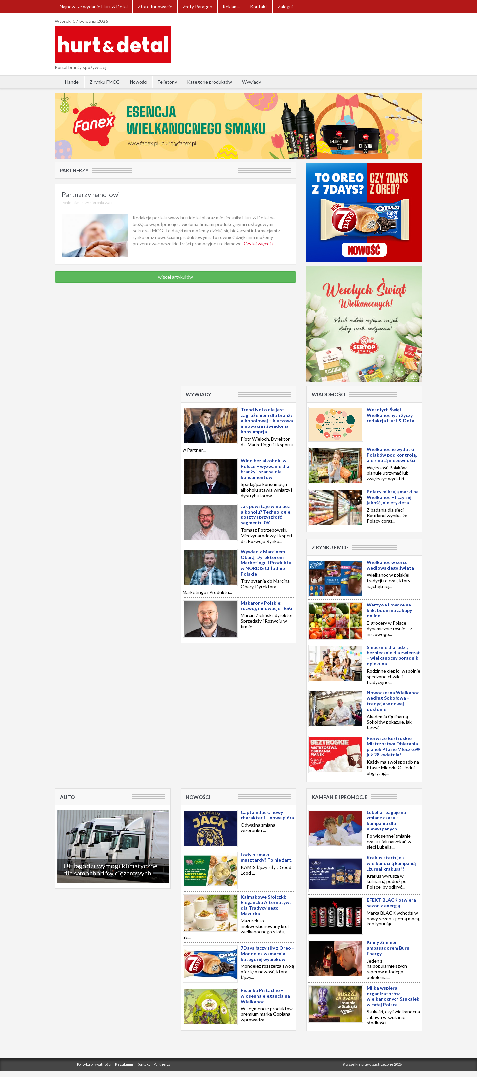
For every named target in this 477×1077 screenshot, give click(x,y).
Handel (72, 82)
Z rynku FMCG (105, 82)
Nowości (138, 82)
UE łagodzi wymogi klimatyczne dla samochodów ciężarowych (110, 869)
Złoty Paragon (197, 6)
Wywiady (251, 82)
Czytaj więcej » (259, 243)
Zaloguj (285, 6)
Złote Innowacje (155, 6)
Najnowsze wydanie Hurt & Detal (94, 6)
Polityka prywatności (94, 1064)
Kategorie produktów (209, 82)
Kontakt (258, 6)
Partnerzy (162, 1064)
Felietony (167, 82)
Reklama (231, 6)
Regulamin (124, 1064)
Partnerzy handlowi (91, 194)
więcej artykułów (175, 277)
